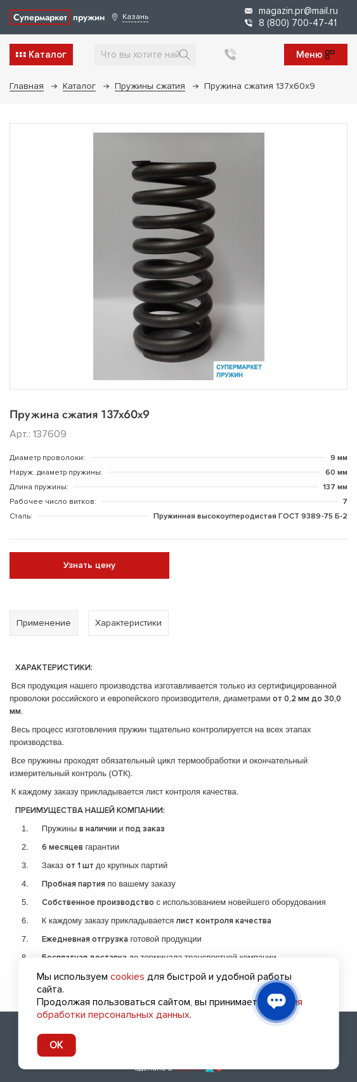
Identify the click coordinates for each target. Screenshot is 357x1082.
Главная (27, 86)
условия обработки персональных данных (169, 1008)
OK (56, 1045)
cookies (127, 976)
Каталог (79, 86)
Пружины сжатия (150, 86)
